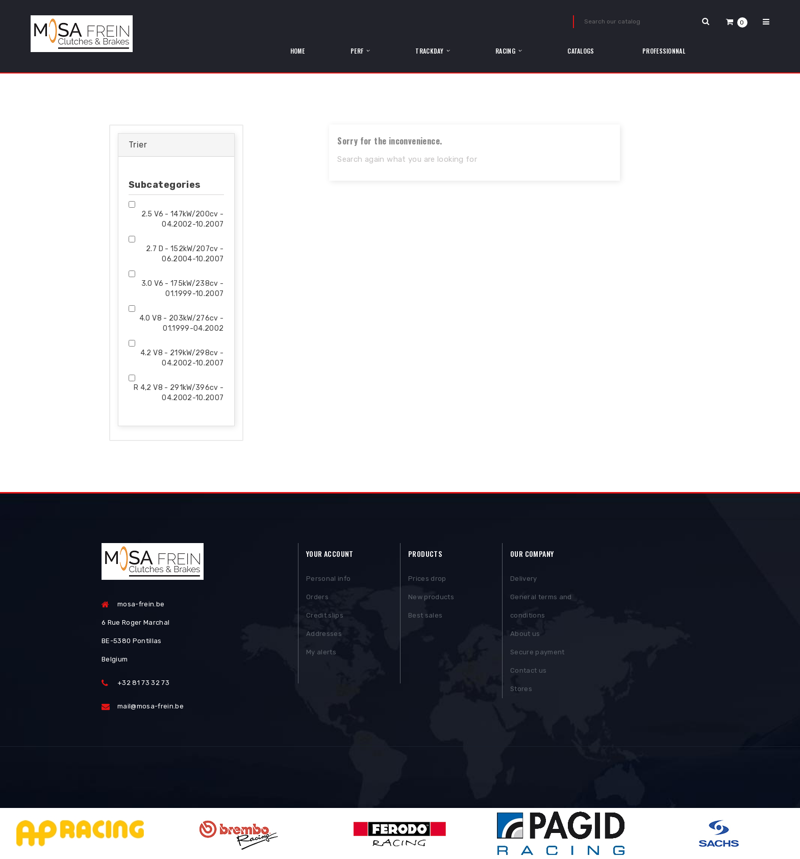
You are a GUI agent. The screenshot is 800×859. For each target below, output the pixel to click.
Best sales (425, 615)
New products (431, 597)
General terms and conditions (541, 606)
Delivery (523, 578)
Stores (521, 689)
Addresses (324, 633)
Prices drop (427, 578)
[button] (736, 21)
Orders (317, 597)
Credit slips (324, 615)
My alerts (321, 652)
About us (525, 633)
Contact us (528, 670)
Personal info (328, 578)
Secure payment (537, 652)
